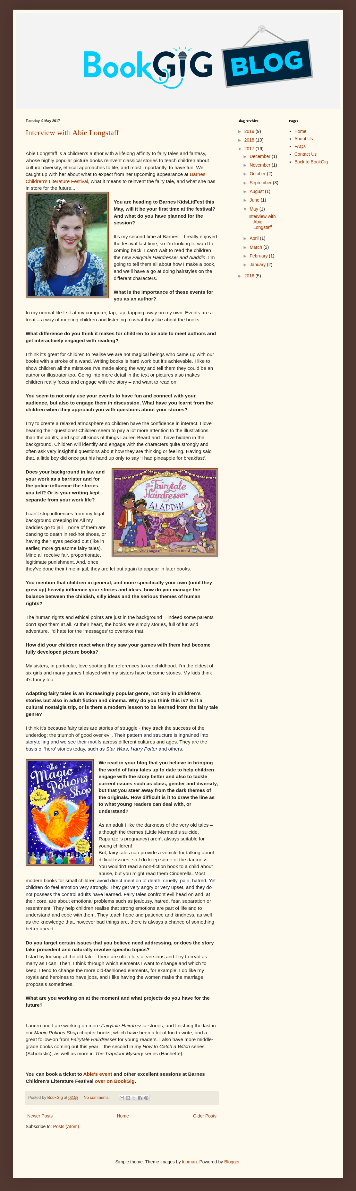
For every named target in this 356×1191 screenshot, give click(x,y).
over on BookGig (115, 1081)
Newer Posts (40, 1115)
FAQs (300, 146)
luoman (189, 1161)
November (260, 165)
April (255, 238)
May (254, 209)
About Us (303, 138)
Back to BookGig (311, 161)
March (256, 247)
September (261, 182)
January (258, 264)
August (257, 191)
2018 (250, 140)
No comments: (97, 1097)
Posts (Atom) (66, 1126)
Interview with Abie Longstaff (72, 132)
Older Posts (204, 1115)
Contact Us (305, 154)
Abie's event (97, 1074)
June (255, 200)
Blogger (231, 1161)
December (260, 156)
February (259, 255)
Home (123, 1115)
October (258, 173)
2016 (250, 275)
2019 (250, 131)
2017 (250, 148)
